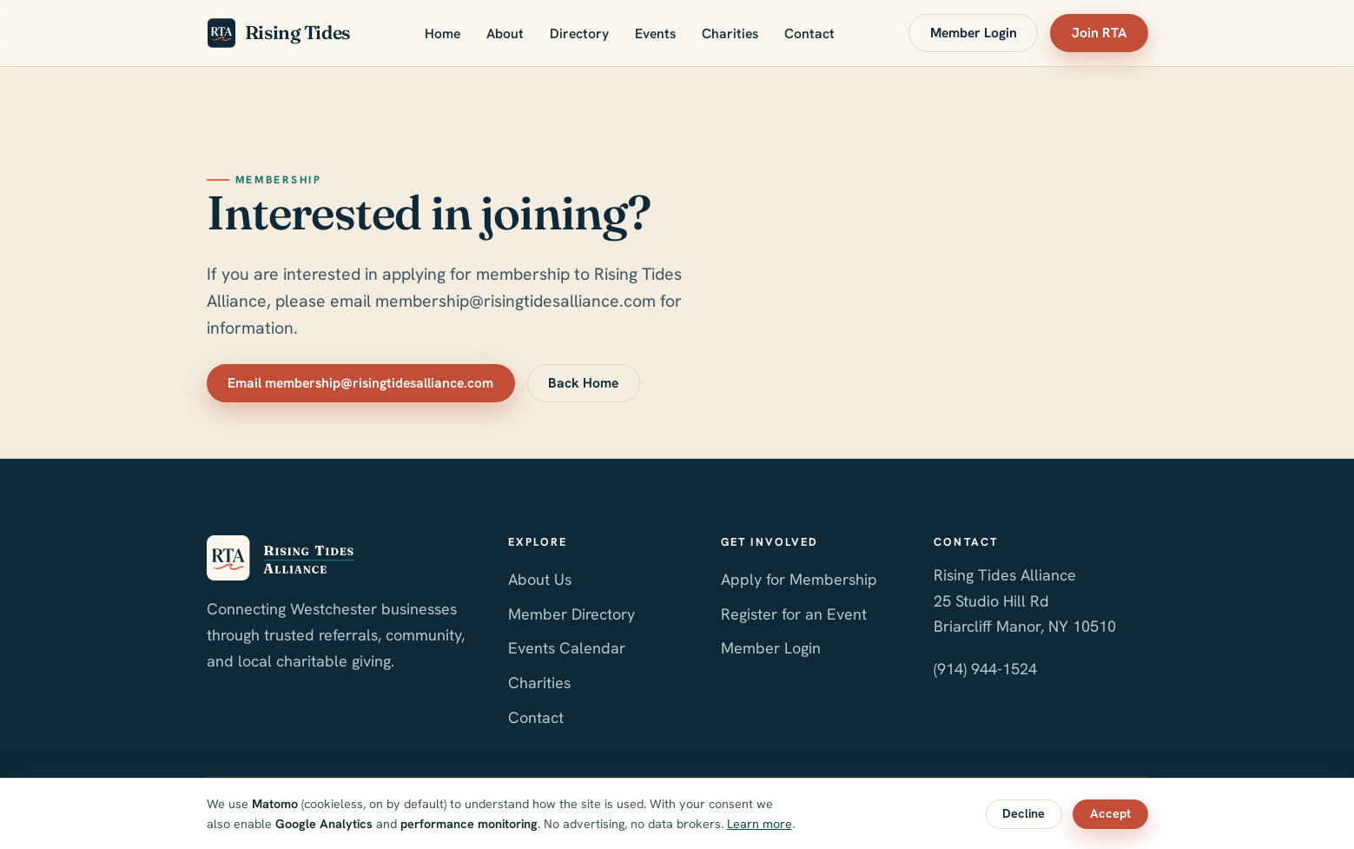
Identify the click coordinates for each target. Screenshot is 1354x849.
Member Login (973, 32)
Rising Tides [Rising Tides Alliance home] (278, 33)
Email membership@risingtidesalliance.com (360, 383)
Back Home (583, 383)
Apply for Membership (799, 579)
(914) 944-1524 (985, 669)
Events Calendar (566, 648)
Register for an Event (794, 614)
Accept (1110, 813)
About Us (539, 579)
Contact (809, 33)
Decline (1023, 813)
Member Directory (571, 614)
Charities (730, 33)
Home (442, 33)
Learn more (759, 824)
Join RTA (1099, 32)
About (505, 33)
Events (655, 33)
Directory (579, 33)
